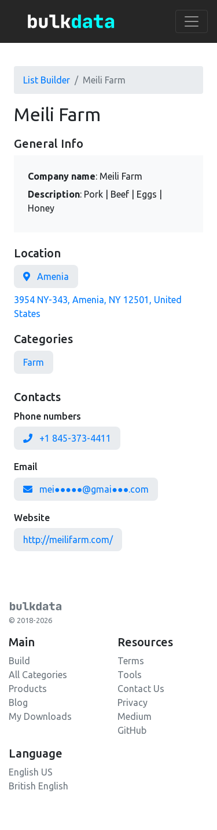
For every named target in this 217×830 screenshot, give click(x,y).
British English (38, 786)
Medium (134, 716)
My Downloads (40, 716)
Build (19, 661)
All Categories (38, 674)
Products (28, 688)
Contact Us (140, 688)
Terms (130, 661)
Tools (129, 674)
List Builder (46, 80)
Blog (18, 702)
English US (31, 772)
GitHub (131, 730)
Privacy (132, 702)
